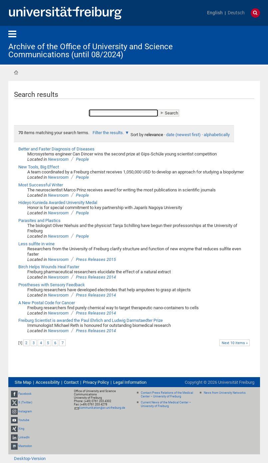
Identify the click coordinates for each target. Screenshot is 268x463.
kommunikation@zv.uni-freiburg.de (102, 407)
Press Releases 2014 (96, 277)
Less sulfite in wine (36, 243)
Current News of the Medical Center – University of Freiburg (166, 404)
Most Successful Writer (40, 184)
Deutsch (236, 13)
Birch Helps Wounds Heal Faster (48, 266)
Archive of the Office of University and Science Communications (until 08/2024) (90, 50)
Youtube (23, 420)
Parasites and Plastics (39, 220)
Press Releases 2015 (96, 259)
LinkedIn (24, 437)
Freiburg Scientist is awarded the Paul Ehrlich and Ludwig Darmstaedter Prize (90, 320)
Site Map (23, 382)
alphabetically (217, 134)
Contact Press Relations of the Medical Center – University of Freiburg (167, 394)
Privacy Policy (96, 382)
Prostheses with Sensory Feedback (51, 284)
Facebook (25, 393)
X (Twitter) (25, 402)
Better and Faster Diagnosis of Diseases (56, 148)
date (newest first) (183, 134)
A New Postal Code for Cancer (46, 302)
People (82, 159)
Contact (71, 382)
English (215, 13)
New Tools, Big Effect (38, 166)
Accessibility (48, 382)
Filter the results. (109, 132)
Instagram (25, 411)
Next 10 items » (235, 343)
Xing (21, 428)
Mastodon (25, 446)
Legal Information (129, 382)
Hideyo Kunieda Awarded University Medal (57, 202)
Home (16, 72)
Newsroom (58, 159)
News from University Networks (225, 392)
